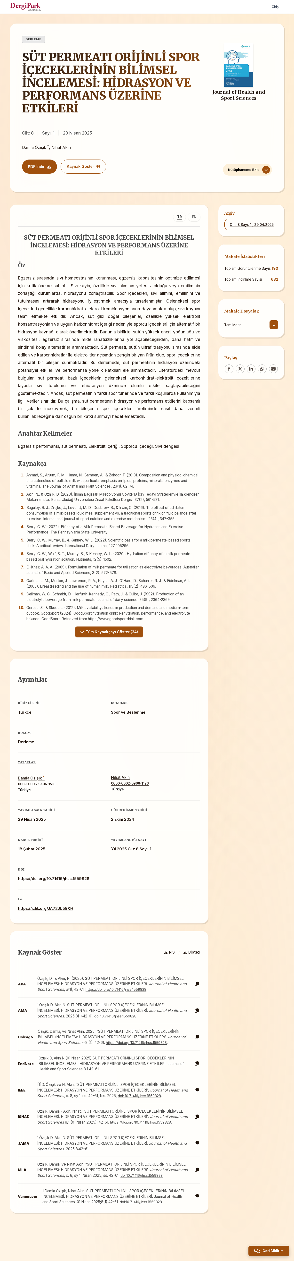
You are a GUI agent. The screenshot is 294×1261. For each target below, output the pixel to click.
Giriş (274, 7)
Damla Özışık (34, 147)
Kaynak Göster (83, 166)
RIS (167, 968)
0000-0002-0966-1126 (130, 796)
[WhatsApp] (262, 368)
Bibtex (190, 968)
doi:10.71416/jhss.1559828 (124, 1032)
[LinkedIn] (251, 368)
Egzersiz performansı (40, 455)
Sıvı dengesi (169, 455)
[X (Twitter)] (240, 368)
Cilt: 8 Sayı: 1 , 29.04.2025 (252, 224)
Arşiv (229, 213)
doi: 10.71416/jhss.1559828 (148, 1111)
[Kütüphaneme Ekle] (247, 168)
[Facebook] (229, 368)
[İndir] (274, 324)
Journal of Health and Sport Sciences (239, 95)
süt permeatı (75, 455)
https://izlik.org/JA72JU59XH (47, 921)
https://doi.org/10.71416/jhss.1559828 (55, 891)
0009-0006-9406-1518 (38, 797)
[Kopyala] (195, 1000)
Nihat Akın (61, 147)
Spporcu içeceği (138, 455)
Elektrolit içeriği (105, 455)
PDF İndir (39, 166)
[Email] (273, 368)
